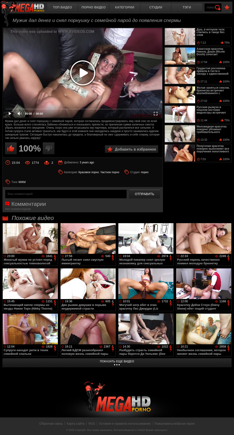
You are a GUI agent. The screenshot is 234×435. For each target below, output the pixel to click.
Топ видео (62, 7)
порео (145, 172)
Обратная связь (51, 423)
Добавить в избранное (135, 149)
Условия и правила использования (124, 423)
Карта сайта (76, 423)
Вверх (227, 426)
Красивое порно (89, 172)
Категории (124, 7)
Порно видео (94, 7)
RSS (91, 423)
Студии (155, 7)
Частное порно (109, 172)
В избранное (227, 8)
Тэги (187, 7)
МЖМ (22, 182)
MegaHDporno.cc (26, 8)
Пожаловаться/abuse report (174, 423)
